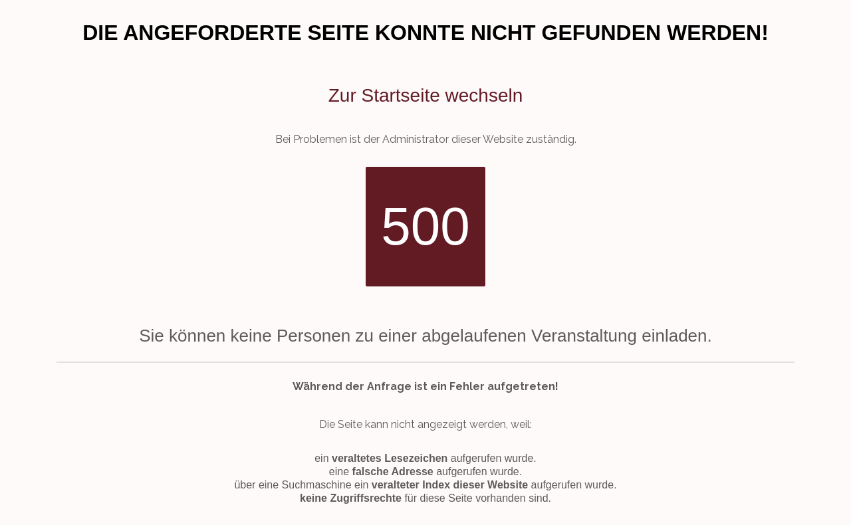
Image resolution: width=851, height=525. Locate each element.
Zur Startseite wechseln (425, 95)
